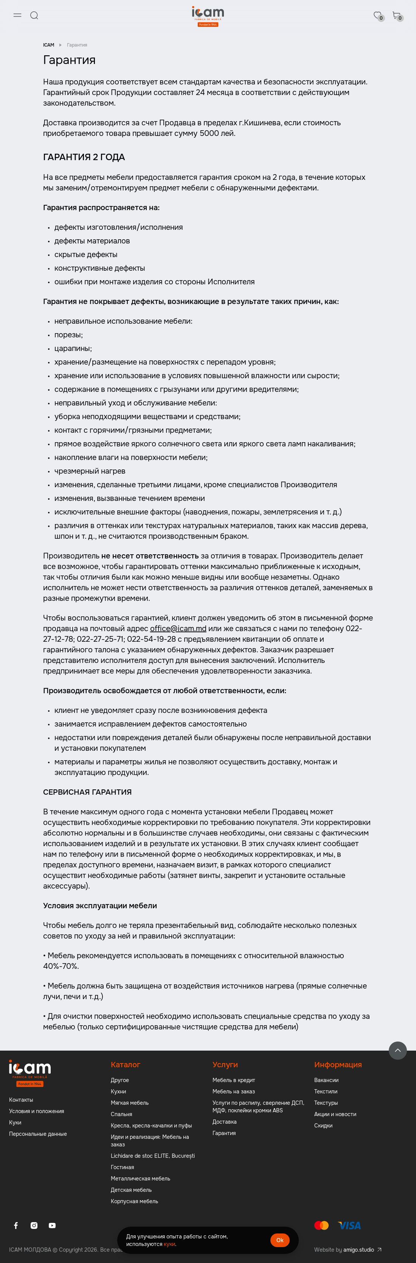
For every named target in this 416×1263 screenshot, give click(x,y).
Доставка (225, 1122)
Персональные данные (38, 1134)
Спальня (121, 1114)
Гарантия (224, 1133)
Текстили (325, 1091)
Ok (280, 1240)
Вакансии (326, 1080)
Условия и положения (36, 1111)
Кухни (118, 1091)
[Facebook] (16, 1226)
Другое (120, 1080)
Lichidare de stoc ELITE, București (153, 1156)
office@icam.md (178, 629)
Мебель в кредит (234, 1080)
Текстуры (326, 1103)
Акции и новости (335, 1114)
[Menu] (17, 15)
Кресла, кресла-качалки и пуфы (151, 1126)
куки (169, 1244)
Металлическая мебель (140, 1179)
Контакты (21, 1100)
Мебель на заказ (234, 1091)
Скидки (323, 1126)
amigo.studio (358, 1250)
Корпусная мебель (134, 1201)
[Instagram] (34, 1226)
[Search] (34, 15)
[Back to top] (398, 1051)
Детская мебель (131, 1190)
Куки (15, 1123)
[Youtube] (52, 1226)
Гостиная (122, 1167)
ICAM (48, 45)
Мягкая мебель (130, 1103)
